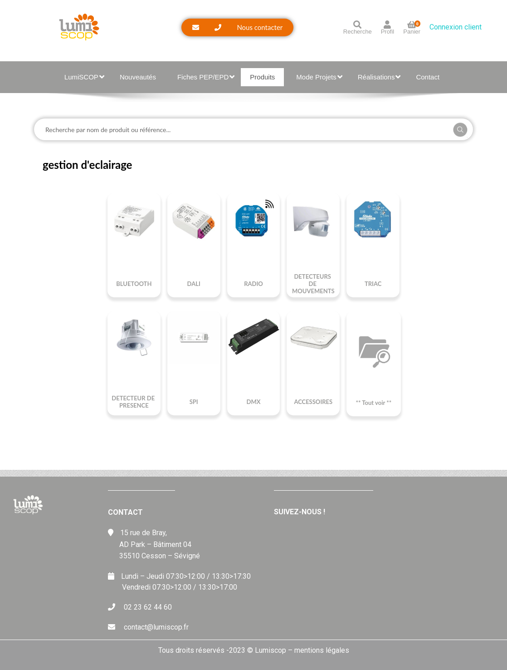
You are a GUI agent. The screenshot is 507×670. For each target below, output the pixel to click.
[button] (237, 27)
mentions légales (321, 650)
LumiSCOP (84, 77)
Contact (427, 77)
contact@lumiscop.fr (156, 627)
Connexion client (455, 27)
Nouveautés (138, 77)
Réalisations (379, 77)
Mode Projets (319, 77)
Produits (262, 77)
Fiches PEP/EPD (205, 77)
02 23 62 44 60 (148, 607)
